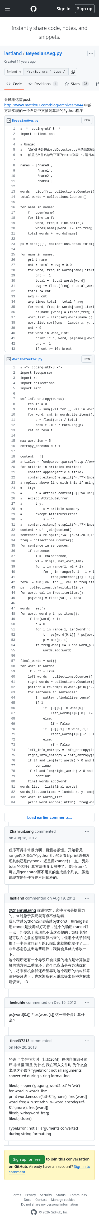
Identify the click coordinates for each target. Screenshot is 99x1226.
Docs (27, 1199)
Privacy (30, 1195)
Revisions (43, 83)
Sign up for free (27, 1159)
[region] (49, 239)
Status (60, 1195)
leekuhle (17, 1002)
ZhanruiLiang (22, 831)
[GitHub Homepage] (34, 1212)
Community (78, 1195)
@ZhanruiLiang (22, 910)
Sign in (63, 9)
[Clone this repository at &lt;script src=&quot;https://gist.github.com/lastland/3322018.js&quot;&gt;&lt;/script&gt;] (45, 71)
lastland (13, 53)
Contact (41, 1199)
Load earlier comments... (49, 817)
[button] (72, 71)
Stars (77, 83)
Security (46, 1195)
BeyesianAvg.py (44, 53)
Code (14, 83)
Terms (16, 1195)
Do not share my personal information (49, 1204)
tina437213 (20, 1040)
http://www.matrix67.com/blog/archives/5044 (43, 104)
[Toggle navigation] (7, 9)
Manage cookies (63, 1199)
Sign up (84, 9)
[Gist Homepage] (33, 9)
